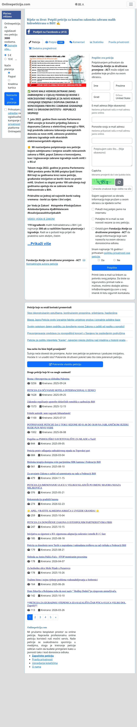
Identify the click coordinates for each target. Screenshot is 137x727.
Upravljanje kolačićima (45, 705)
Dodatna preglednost (42, 91)
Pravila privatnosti (118, 84)
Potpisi (54, 84)
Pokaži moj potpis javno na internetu (110, 253)
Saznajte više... (10, 138)
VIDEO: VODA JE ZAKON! (41, 261)
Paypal (12, 167)
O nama (36, 709)
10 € (10, 150)
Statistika (96, 84)
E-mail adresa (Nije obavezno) (108, 148)
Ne (118, 302)
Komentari (77, 84)
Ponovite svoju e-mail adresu (108, 169)
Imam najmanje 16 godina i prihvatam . (111, 295)
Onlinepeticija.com (16, 4)
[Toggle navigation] (131, 4)
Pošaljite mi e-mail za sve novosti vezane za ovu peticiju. (112, 263)
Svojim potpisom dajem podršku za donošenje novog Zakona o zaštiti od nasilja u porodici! (75, 369)
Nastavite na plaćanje (11, 190)
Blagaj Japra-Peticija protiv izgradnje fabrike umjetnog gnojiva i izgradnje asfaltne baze (73, 362)
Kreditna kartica (13, 176)
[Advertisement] (80, 35)
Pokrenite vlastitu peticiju (65, 406)
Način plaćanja (9, 158)
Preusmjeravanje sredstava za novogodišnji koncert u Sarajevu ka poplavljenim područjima (76, 376)
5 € (9, 146)
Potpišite (112, 310)
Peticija (34, 84)
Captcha (96, 213)
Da (102, 302)
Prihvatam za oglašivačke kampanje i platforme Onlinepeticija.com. (19, 211)
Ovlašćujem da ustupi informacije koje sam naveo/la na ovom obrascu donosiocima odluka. (113, 278)
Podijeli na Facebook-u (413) (46, 74)
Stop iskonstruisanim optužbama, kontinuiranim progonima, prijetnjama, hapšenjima (72, 355)
